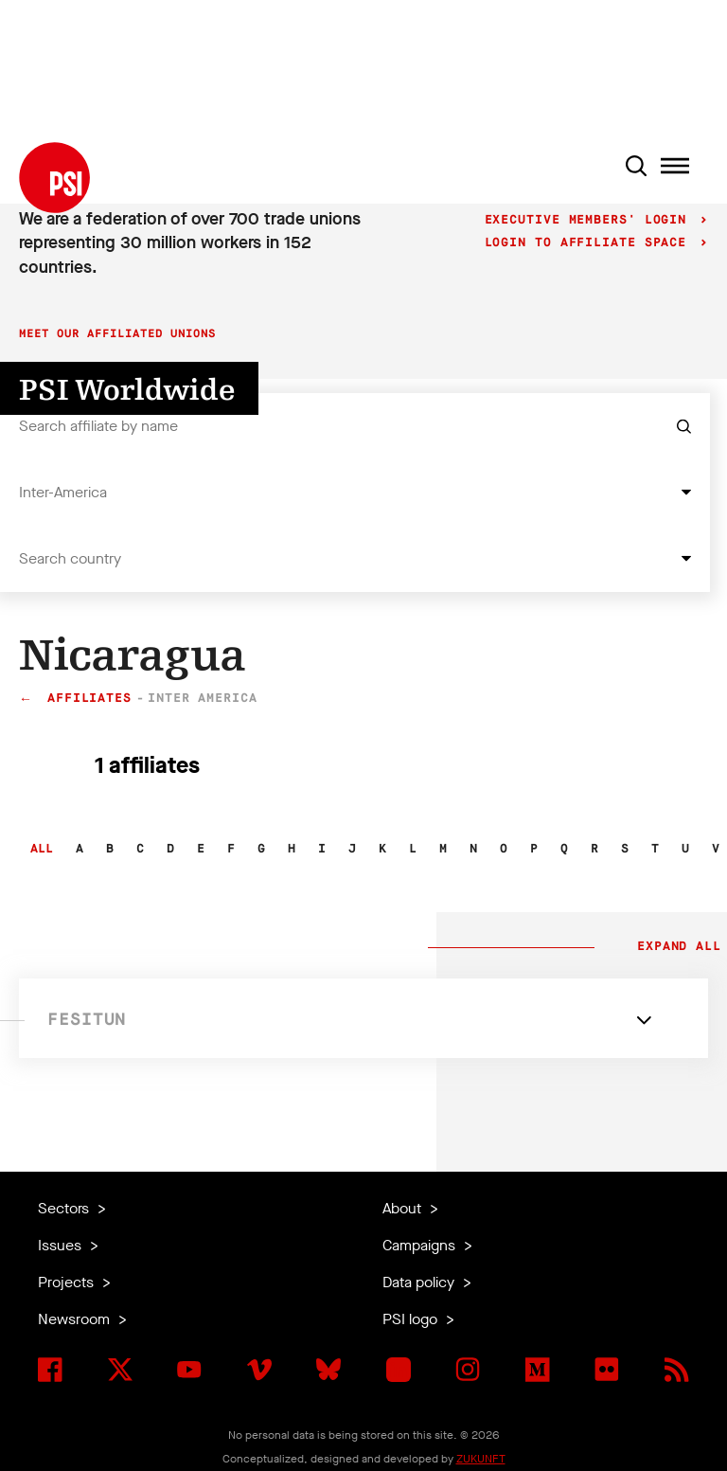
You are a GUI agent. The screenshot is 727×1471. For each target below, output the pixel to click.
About (403, 1208)
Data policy (420, 1282)
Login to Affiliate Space (590, 243)
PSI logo (411, 1319)
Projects (68, 1282)
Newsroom (76, 1319)
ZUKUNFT (480, 1458)
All (41, 849)
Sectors (65, 1208)
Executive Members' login (590, 220)
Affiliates (89, 698)
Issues (61, 1245)
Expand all (675, 947)
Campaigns (420, 1245)
